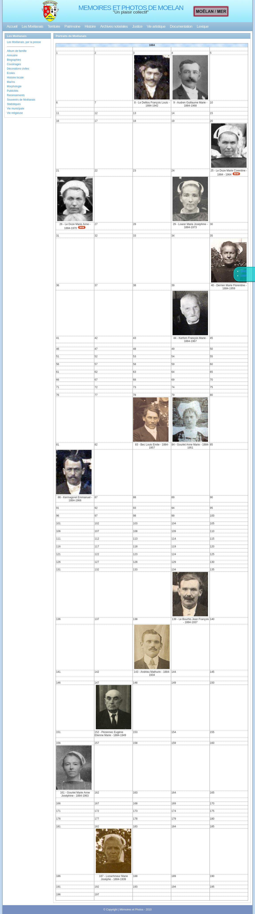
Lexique (202, 26)
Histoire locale (15, 77)
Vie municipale (15, 108)
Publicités (12, 90)
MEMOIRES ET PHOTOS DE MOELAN (130, 7)
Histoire (90, 26)
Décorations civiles (18, 68)
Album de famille (17, 51)
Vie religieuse (15, 113)
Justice (137, 26)
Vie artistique (156, 26)
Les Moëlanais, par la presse (24, 42)
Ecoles (11, 73)
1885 (244, 275)
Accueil (12, 26)
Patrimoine (72, 26)
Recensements (16, 95)
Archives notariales (114, 26)
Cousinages (14, 64)
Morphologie (14, 86)
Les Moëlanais (32, 26)
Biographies (14, 59)
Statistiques (14, 104)
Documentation (181, 26)
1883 (244, 271)
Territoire (53, 26)
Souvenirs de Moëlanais (21, 99)
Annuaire (12, 55)
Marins (11, 82)
